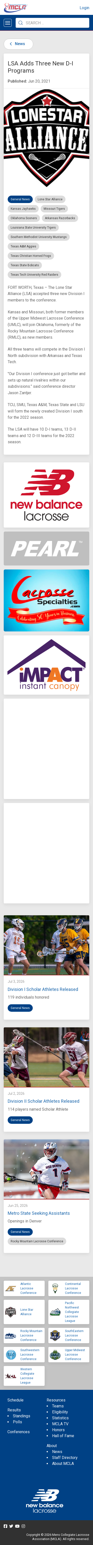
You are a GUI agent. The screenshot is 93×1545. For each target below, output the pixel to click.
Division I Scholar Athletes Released (43, 989)
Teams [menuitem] (58, 1406)
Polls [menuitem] (17, 1422)
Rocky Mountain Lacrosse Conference (31, 1335)
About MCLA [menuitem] (63, 1463)
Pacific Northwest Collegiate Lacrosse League (72, 1312)
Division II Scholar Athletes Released (43, 1101)
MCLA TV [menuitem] (60, 1424)
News (16, 43)
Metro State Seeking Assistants (39, 1213)
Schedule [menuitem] (15, 1400)
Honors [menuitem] (58, 1429)
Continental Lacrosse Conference (73, 1288)
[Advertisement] (46, 748)
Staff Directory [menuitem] (65, 1457)
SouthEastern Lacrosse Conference (74, 1335)
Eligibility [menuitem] (60, 1412)
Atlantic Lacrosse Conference (28, 1288)
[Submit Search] (21, 23)
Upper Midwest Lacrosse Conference (75, 1354)
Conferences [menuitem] (18, 1431)
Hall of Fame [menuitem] (63, 1435)
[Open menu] (8, 23)
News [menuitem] (57, 1451)
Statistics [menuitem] (60, 1418)
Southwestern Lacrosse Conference (29, 1354)
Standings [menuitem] (21, 1416)
